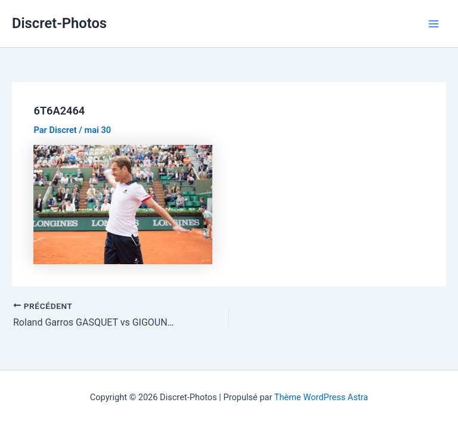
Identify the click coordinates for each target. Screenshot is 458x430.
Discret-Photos (59, 23)
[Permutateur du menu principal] (433, 23)
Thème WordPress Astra (321, 397)
